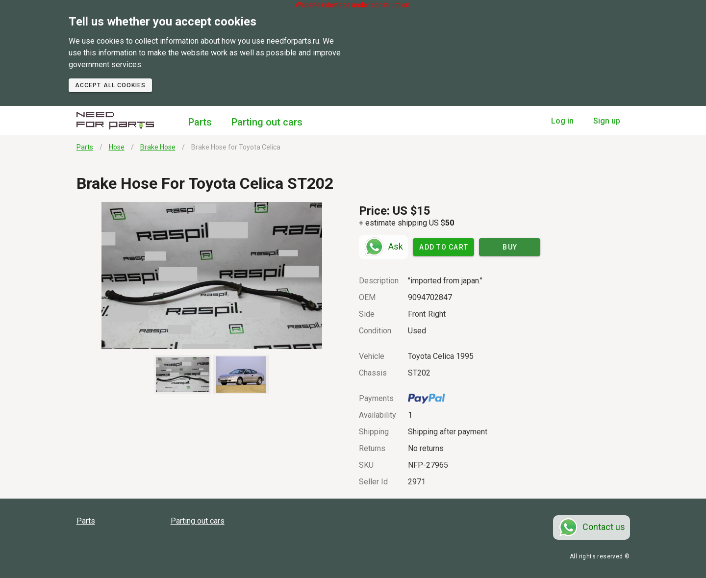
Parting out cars (267, 122)
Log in (562, 121)
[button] (212, 275)
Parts (200, 122)
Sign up (606, 121)
